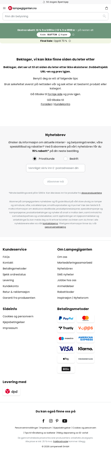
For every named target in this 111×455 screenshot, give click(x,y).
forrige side (55, 94)
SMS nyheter (65, 274)
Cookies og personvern (18, 316)
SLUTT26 (53, 34)
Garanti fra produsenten (19, 298)
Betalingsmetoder (15, 268)
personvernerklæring (55, 227)
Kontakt (8, 263)
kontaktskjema (50, 223)
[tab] (28, 273)
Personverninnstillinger (26, 427)
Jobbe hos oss (66, 280)
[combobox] (55, 16)
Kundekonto (62, 104)
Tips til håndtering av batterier (40, 432)
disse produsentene (91, 192)
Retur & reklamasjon (16, 292)
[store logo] (24, 8)
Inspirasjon (64, 298)
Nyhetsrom (81, 298)
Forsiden (46, 104)
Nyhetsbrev (65, 268)
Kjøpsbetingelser (14, 322)
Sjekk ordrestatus (14, 274)
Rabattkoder (65, 292)
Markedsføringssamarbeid (74, 263)
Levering (8, 280)
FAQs (6, 257)
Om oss (62, 257)
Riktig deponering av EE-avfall (72, 432)
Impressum (10, 328)
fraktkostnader (60, 441)
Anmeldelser (65, 286)
